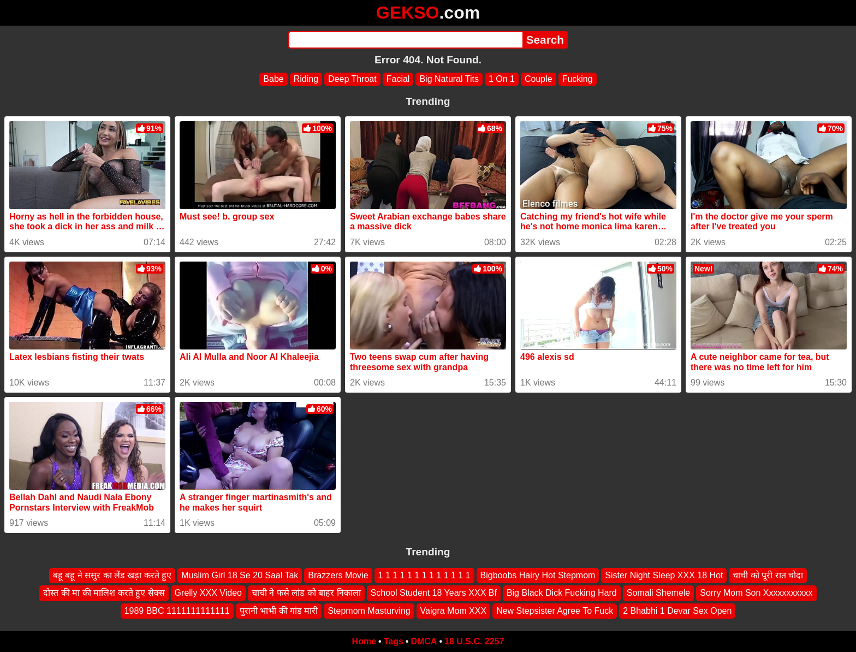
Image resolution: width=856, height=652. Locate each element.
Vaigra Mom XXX (453, 610)
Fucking (577, 79)
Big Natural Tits (448, 79)
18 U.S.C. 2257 (474, 641)
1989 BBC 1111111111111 (177, 610)
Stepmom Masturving (369, 610)
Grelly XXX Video (208, 593)
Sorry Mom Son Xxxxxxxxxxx (756, 593)
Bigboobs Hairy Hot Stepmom (538, 575)
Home (364, 641)
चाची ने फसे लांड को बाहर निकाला (306, 593)
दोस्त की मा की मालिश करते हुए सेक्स (103, 593)
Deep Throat (352, 79)
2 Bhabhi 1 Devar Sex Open (677, 610)
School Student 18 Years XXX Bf (434, 593)
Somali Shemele (659, 593)
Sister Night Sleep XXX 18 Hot (664, 575)
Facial (398, 79)
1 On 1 (502, 79)
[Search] (405, 40)
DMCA (424, 641)
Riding (306, 79)
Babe (273, 79)
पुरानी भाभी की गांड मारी (279, 610)
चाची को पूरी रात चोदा (768, 575)
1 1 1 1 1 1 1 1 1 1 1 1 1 (424, 575)
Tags (393, 641)
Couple (538, 79)
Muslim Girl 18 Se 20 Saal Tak (239, 575)
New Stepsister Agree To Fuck (554, 610)
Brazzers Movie (338, 575)
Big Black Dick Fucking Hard (562, 593)
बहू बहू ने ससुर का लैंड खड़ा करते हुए (112, 575)
